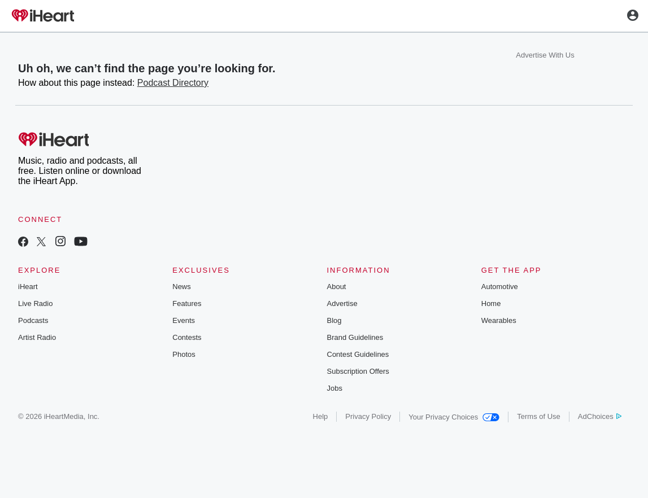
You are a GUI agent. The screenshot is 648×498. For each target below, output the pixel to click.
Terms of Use (538, 416)
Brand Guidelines (355, 337)
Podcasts (33, 320)
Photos (183, 354)
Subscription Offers (358, 371)
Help (320, 416)
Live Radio (35, 303)
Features (186, 303)
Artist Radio (37, 337)
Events (183, 320)
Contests (186, 337)
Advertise (342, 303)
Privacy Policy (368, 416)
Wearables (498, 320)
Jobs (334, 388)
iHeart (28, 286)
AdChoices (599, 416)
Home (491, 303)
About (336, 286)
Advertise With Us (545, 55)
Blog (334, 320)
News (181, 286)
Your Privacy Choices (453, 417)
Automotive (499, 286)
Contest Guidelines (358, 354)
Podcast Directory (172, 83)
